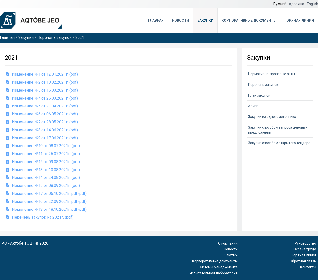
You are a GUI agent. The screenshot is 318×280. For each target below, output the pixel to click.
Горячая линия (299, 20)
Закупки (205, 20)
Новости (180, 20)
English (312, 4)
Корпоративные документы (249, 20)
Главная (156, 20)
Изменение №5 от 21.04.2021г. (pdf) (42, 106)
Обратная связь (303, 261)
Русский (280, 4)
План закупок (259, 95)
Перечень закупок (54, 37)
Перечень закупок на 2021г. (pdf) (39, 217)
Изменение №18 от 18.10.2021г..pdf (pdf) (46, 209)
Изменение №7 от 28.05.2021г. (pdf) (42, 122)
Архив (253, 106)
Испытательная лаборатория (214, 273)
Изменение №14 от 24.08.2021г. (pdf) (43, 177)
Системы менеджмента (218, 267)
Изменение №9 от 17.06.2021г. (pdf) (42, 138)
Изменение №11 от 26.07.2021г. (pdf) (43, 153)
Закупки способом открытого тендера (279, 143)
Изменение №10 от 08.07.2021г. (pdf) (43, 145)
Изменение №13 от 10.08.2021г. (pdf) (43, 169)
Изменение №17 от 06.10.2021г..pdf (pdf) (46, 193)
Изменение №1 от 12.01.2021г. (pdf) (42, 74)
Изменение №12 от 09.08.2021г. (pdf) (43, 161)
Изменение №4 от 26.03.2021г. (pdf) (42, 98)
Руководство (305, 243)
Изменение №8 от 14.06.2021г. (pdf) (42, 130)
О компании (228, 243)
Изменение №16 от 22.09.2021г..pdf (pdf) (46, 201)
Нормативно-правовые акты (271, 74)
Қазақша (297, 4)
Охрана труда (304, 249)
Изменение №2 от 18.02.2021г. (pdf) (42, 82)
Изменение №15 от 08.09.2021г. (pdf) (43, 185)
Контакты (308, 267)
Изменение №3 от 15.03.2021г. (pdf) (42, 90)
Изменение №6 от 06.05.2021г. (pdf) (42, 114)
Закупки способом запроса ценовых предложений (277, 129)
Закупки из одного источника (272, 117)
